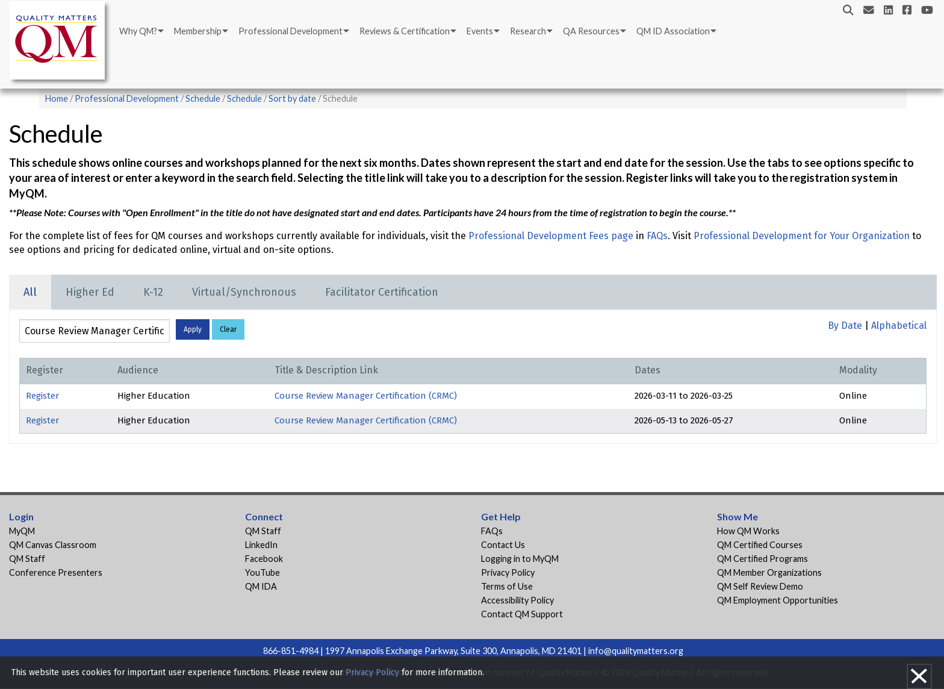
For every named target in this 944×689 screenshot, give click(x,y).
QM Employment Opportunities (777, 600)
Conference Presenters (55, 572)
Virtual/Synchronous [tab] (244, 292)
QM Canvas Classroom (52, 545)
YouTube (262, 572)
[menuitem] (140, 31)
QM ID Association (673, 31)
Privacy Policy (508, 572)
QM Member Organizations (769, 572)
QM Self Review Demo (760, 586)
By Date (845, 325)
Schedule (202, 98)
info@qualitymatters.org (635, 651)
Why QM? (138, 31)
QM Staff (27, 558)
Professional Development (290, 31)
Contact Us (503, 545)
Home (56, 98)
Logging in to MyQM (520, 558)
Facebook (264, 558)
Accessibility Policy (517, 600)
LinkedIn (261, 545)
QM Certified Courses (760, 545)
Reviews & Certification (404, 31)
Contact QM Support (522, 614)
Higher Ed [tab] (90, 292)
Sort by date (292, 98)
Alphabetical (899, 325)
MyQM (22, 531)
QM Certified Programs (762, 558)
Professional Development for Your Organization (802, 236)
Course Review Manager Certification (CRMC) (366, 395)
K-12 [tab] (153, 292)
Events (480, 31)
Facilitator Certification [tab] (381, 292)
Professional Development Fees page (550, 236)
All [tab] (30, 292)
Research (528, 31)
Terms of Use (507, 586)
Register (42, 395)
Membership (198, 31)
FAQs (657, 236)
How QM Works (748, 531)
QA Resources (591, 31)
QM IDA (261, 586)
